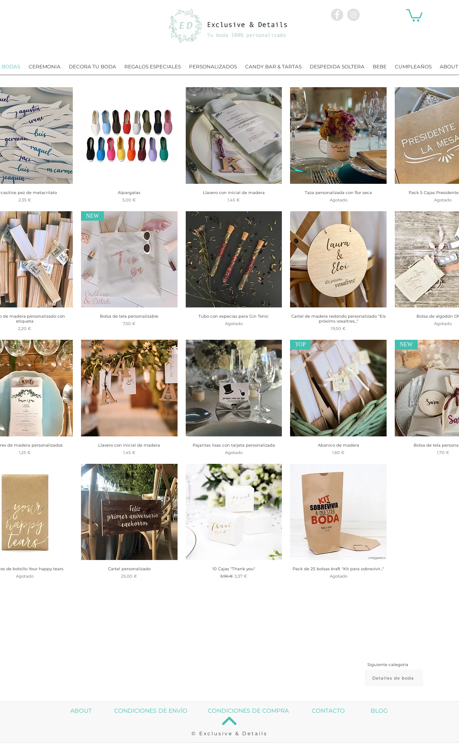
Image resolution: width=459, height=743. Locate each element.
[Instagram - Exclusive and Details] (353, 15)
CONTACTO (328, 710)
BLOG (379, 710)
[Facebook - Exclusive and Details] (337, 15)
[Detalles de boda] (394, 678)
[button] (414, 15)
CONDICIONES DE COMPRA (248, 710)
